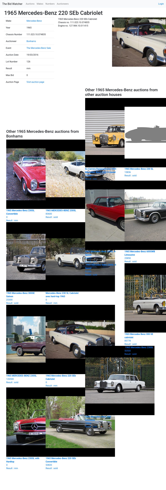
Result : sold (102, 270)
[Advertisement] (43, 108)
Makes (40, 3)
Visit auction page (35, 82)
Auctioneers (63, 3)
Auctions (30, 3)
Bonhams (31, 41)
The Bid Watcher (12, 4)
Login (161, 3)
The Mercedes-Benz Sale (38, 48)
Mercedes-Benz (34, 21)
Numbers (50, 3)
